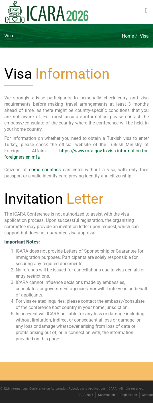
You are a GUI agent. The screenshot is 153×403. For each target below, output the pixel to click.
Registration (128, 395)
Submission (106, 395)
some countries (46, 169)
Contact (147, 395)
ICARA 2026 (85, 395)
